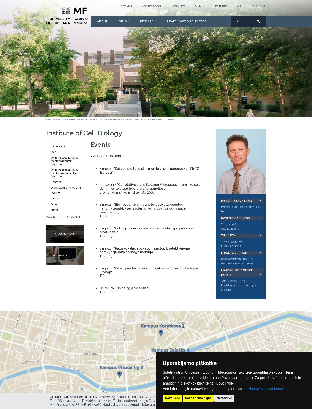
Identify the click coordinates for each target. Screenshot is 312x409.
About (102, 21)
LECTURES (220, 6)
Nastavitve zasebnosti (266, 389)
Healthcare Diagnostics (186, 21)
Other (54, 204)
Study (124, 21)
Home (49, 119)
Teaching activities (120, 119)
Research (148, 21)
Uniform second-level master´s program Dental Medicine (66, 173)
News (54, 209)
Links (54, 198)
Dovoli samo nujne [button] (198, 398)
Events (55, 193)
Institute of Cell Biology (160, 119)
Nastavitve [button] (224, 398)
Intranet (178, 6)
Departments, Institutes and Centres (86, 119)
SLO (255, 6)
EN (263, 6)
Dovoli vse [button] (172, 398)
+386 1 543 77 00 (67, 401)
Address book (152, 6)
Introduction (58, 146)
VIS (239, 6)
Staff (53, 152)
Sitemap (126, 6)
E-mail (199, 6)
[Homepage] (67, 16)
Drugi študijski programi (66, 187)
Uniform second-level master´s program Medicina (64, 161)
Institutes (139, 119)
